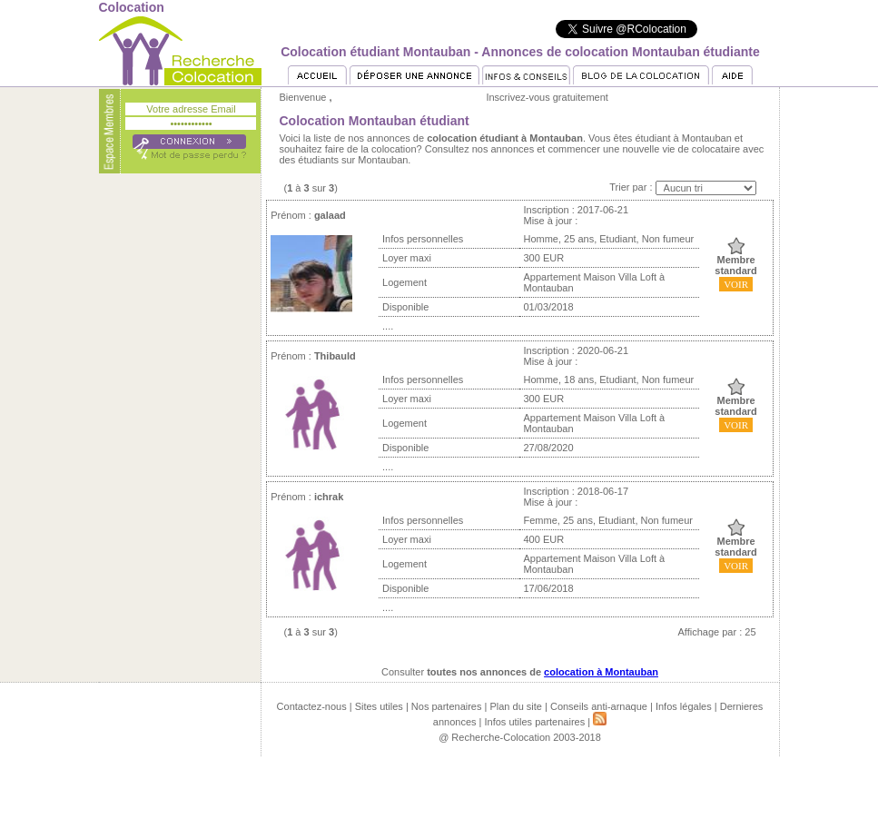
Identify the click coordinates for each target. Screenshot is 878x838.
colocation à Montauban (601, 671)
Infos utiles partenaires (535, 721)
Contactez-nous (312, 706)
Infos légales (684, 706)
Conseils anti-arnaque (598, 706)
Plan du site (515, 706)
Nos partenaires (446, 706)
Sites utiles (379, 706)
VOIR (736, 284)
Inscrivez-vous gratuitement (547, 97)
